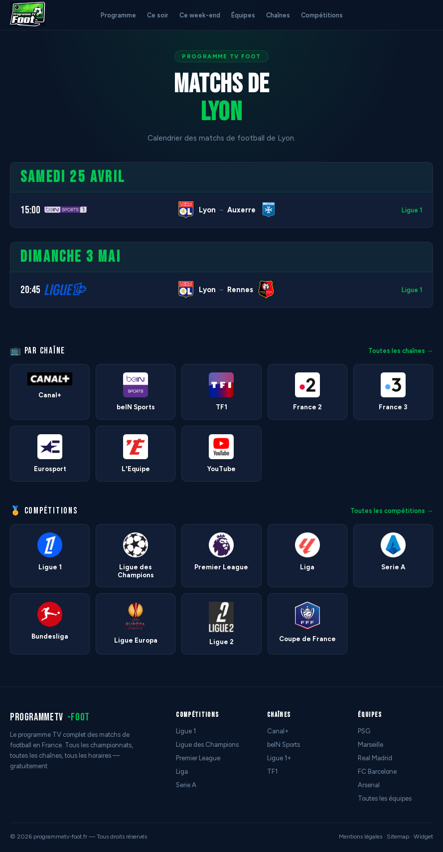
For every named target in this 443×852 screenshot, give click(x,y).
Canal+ (278, 731)
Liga (182, 771)
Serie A (186, 785)
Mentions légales (360, 836)
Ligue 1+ (279, 758)
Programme (118, 15)
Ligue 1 (412, 210)
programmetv (50, 717)
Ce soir (157, 15)
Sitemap (398, 836)
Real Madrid (375, 758)
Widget (423, 836)
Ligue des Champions (207, 744)
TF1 (272, 771)
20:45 (30, 290)
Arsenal (369, 785)
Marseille (370, 744)
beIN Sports (283, 744)
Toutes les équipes (385, 798)
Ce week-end (199, 15)
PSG (364, 731)
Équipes (243, 15)
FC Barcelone (377, 771)
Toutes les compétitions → (391, 510)
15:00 (30, 210)
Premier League (198, 758)
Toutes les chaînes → (400, 350)
